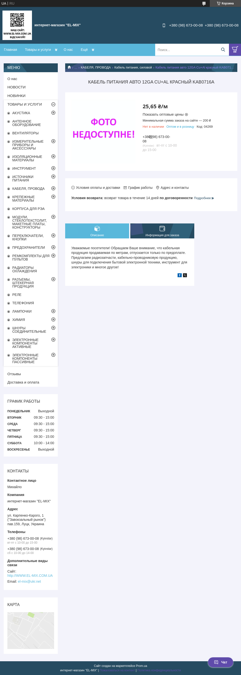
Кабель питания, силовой (133, 67)
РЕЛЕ (16, 295)
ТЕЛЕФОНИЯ (23, 303)
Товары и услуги (38, 50)
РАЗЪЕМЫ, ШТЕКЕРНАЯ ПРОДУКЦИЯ (23, 282)
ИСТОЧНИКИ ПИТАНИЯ (22, 178)
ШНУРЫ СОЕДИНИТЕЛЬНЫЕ (29, 329)
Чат (220, 662)
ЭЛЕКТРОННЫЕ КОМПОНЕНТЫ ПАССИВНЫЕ (25, 358)
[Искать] (223, 50)
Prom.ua (141, 666)
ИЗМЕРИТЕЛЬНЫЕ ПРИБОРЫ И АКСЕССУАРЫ (28, 144)
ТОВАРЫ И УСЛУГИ (24, 104)
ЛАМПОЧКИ (21, 311)
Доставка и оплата (23, 382)
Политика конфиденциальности (159, 670)
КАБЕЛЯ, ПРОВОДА (96, 67)
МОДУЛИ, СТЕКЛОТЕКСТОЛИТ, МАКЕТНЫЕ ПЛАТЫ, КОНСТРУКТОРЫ (29, 222)
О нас (68, 50)
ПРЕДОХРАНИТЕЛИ (28, 247)
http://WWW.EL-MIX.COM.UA (30, 576)
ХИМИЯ (18, 320)
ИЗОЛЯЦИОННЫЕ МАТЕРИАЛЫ (27, 158)
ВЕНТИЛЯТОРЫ (25, 133)
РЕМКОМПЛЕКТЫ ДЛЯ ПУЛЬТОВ (30, 257)
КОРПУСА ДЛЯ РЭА (28, 209)
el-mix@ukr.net (29, 581)
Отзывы (14, 374)
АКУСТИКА (21, 113)
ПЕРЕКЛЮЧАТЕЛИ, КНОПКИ (28, 237)
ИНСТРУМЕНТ (24, 168)
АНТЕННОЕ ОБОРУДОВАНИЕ (26, 123)
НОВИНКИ (16, 96)
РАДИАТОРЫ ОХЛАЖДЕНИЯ (24, 269)
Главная (10, 50)
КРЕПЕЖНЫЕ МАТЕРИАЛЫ (23, 198)
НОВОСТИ (16, 87)
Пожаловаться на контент (117, 670)
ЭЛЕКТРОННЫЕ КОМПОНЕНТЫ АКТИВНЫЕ (25, 343)
